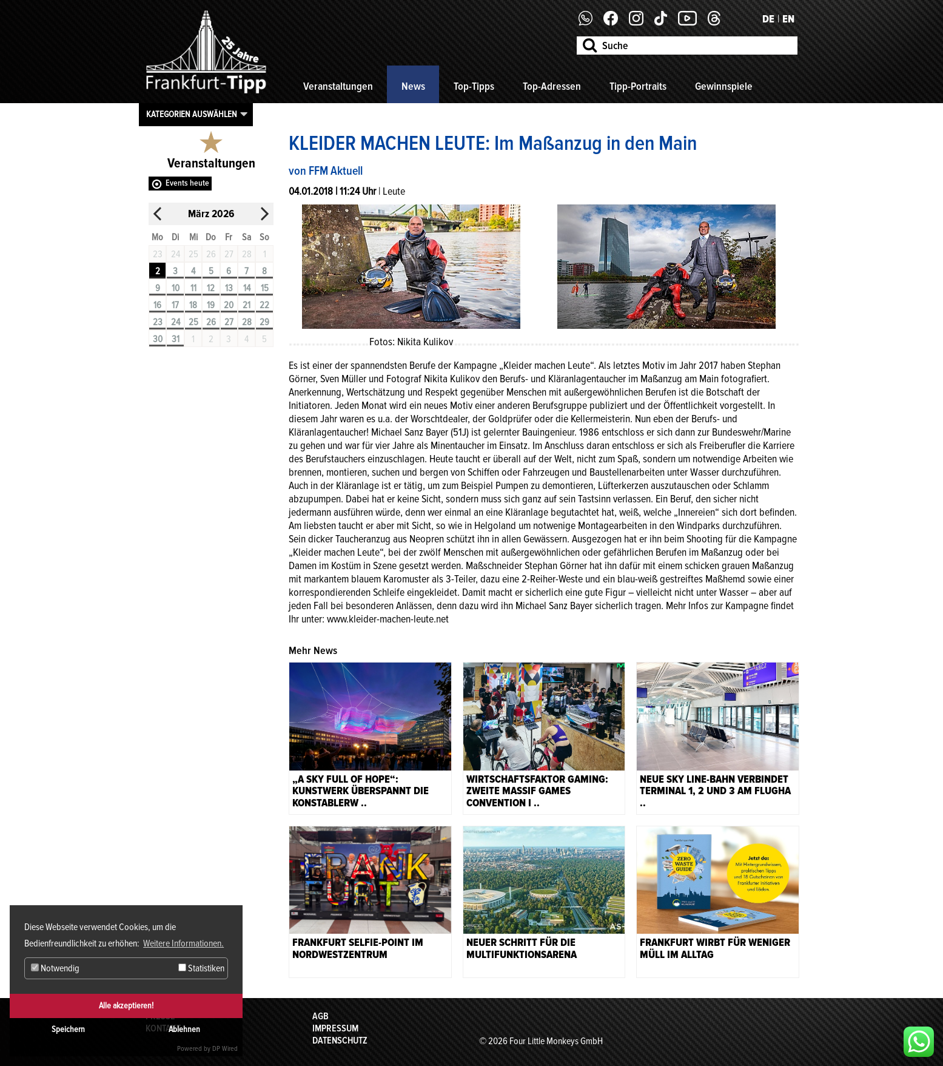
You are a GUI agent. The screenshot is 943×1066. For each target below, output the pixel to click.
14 (246, 288)
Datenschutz (339, 1040)
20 (228, 305)
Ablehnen (184, 1029)
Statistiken (201, 968)
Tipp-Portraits (637, 86)
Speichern (68, 1029)
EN (788, 18)
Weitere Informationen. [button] (183, 943)
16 (157, 305)
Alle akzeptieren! (126, 1005)
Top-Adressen (552, 86)
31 (176, 339)
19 (211, 305)
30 (158, 339)
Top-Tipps (474, 86)
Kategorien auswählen (191, 114)
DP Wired (225, 1048)
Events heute (187, 183)
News (413, 86)
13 (229, 288)
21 (246, 305)
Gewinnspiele (724, 86)
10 (176, 288)
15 (265, 288)
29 (264, 322)
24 (175, 322)
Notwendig (55, 968)
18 (193, 305)
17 (175, 305)
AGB (320, 1016)
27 (228, 322)
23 (158, 322)
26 (211, 322)
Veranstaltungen (338, 86)
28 (247, 322)
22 (264, 305)
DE (768, 18)
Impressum (335, 1028)
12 (211, 288)
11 (193, 288)
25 (193, 322)
